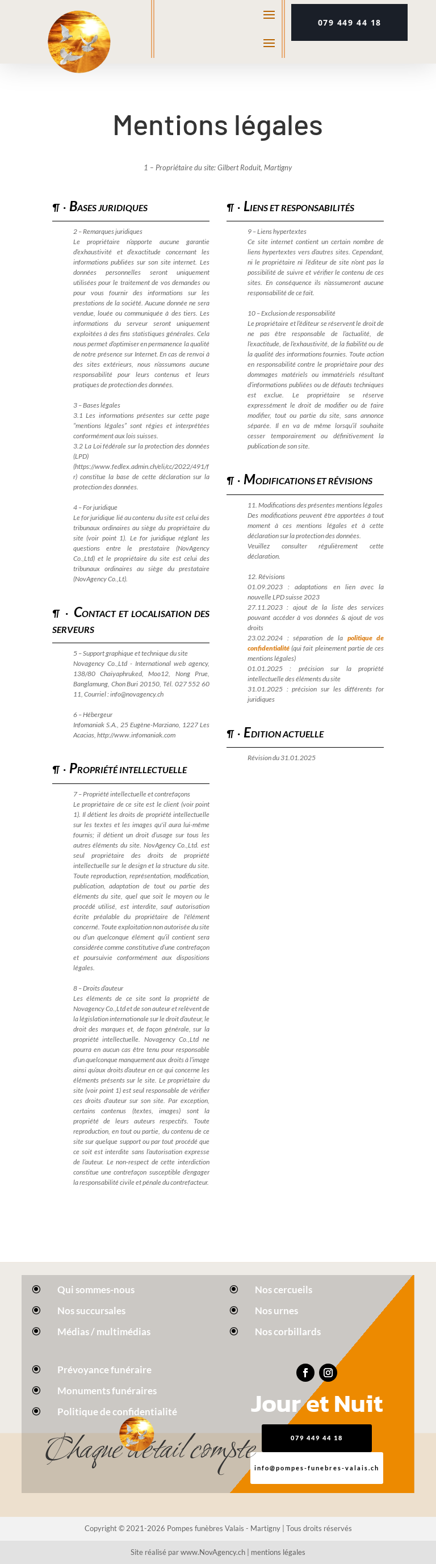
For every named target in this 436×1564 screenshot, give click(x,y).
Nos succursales (91, 1310)
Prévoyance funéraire (104, 1370)
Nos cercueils (283, 1289)
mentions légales (278, 1552)
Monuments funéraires (107, 1391)
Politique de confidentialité (117, 1412)
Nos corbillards (288, 1331)
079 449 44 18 (350, 22)
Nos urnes (276, 1310)
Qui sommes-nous (96, 1289)
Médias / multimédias (103, 1331)
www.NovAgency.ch (213, 1552)
